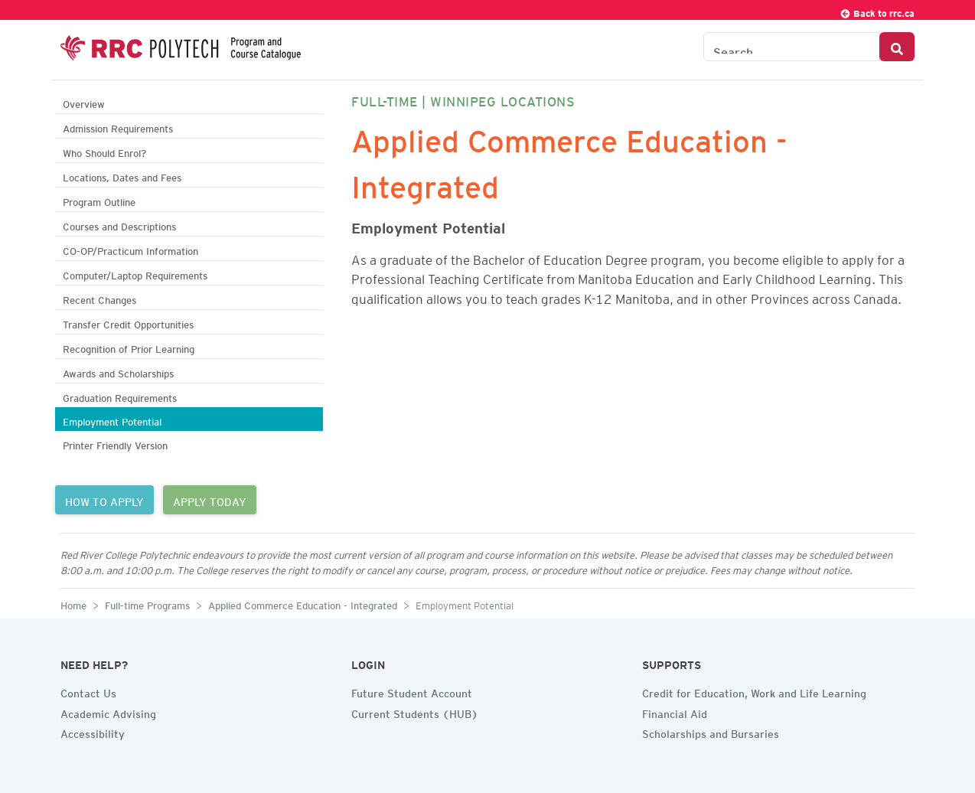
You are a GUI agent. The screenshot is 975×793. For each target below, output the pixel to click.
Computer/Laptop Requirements (135, 273)
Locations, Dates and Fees (122, 175)
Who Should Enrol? (104, 151)
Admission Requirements (118, 126)
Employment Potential (112, 419)
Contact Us (88, 691)
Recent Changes (99, 298)
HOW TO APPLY (104, 500)
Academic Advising (108, 712)
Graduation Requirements (120, 396)
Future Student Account (411, 691)
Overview (84, 102)
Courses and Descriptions (119, 224)
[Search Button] (897, 46)
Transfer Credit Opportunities (128, 322)
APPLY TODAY (209, 500)
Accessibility (92, 732)
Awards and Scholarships (118, 371)
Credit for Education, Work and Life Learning (754, 691)
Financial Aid (674, 712)
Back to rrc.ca (877, 11)
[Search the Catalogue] (791, 46)
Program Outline (99, 200)
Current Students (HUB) (414, 712)
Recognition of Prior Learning (128, 347)
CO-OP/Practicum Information (130, 249)
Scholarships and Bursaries (710, 732)
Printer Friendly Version (115, 443)
